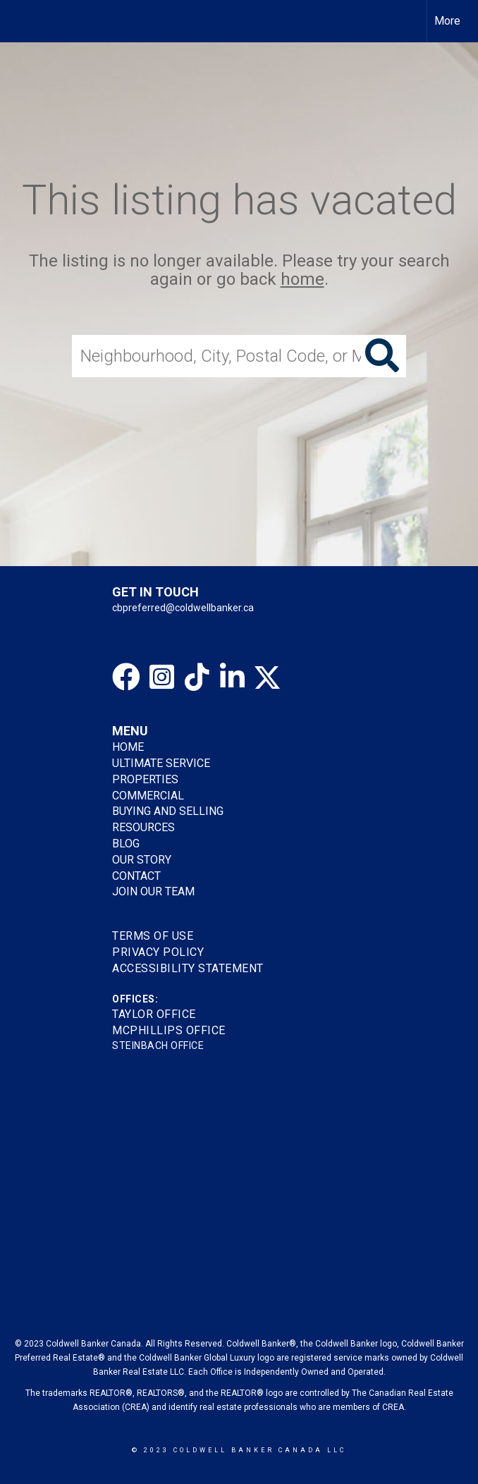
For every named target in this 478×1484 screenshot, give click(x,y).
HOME (128, 747)
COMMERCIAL (148, 795)
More (447, 20)
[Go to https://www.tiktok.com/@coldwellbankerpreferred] (197, 677)
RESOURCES (143, 827)
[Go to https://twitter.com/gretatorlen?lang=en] (267, 677)
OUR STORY (141, 859)
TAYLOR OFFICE (154, 1014)
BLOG (126, 843)
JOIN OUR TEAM (154, 891)
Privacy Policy (158, 952)
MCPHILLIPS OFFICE (169, 1030)
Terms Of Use (152, 936)
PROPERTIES (145, 779)
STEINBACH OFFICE (158, 1045)
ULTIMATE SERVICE (161, 763)
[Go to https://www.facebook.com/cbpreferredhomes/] (126, 677)
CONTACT (136, 876)
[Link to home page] (18, 21)
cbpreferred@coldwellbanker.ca (183, 607)
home (302, 280)
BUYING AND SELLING (167, 811)
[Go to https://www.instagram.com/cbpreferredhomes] (161, 677)
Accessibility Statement (188, 968)
